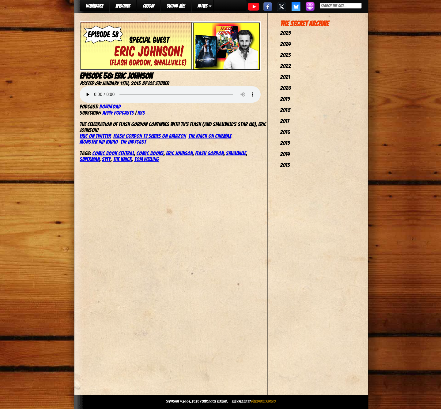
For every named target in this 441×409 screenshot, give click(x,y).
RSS (141, 113)
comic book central (113, 153)
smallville (236, 153)
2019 (285, 99)
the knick (122, 159)
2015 (285, 143)
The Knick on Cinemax (209, 136)
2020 (285, 88)
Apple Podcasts (118, 113)
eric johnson (179, 153)
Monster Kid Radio (99, 142)
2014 (285, 154)
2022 (285, 66)
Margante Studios (263, 401)
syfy (106, 159)
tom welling (146, 159)
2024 (285, 44)
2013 (285, 165)
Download (110, 106)
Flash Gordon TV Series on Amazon (149, 136)
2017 (284, 121)
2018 (285, 110)
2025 (285, 33)
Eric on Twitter (95, 136)
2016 (285, 132)
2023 (285, 55)
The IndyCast (133, 142)
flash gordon (209, 153)
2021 (285, 77)
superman (90, 159)
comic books (150, 153)
